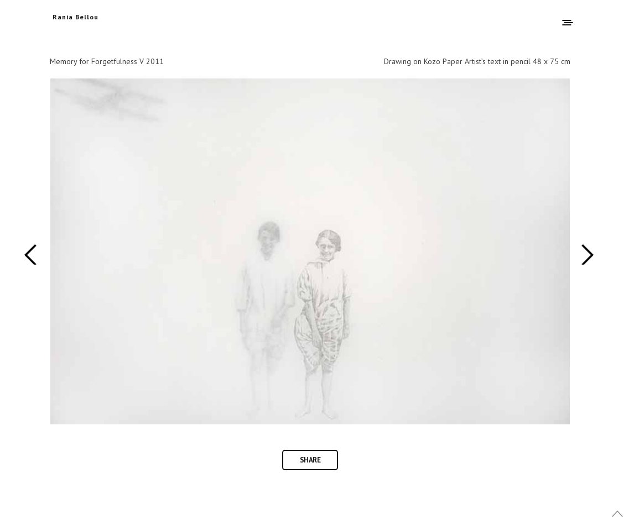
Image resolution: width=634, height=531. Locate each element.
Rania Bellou (75, 17)
